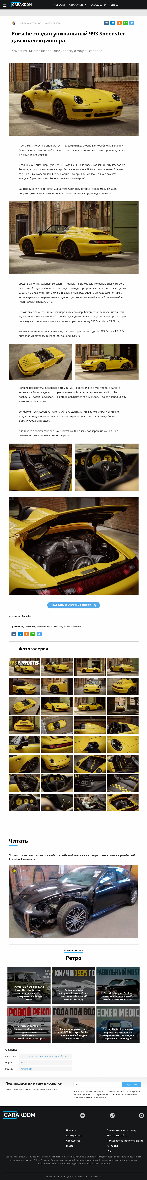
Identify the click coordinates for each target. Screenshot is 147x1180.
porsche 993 (43, 627)
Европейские (60, 1056)
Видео (114, 5)
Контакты (112, 1145)
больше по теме (73, 951)
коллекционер (72, 627)
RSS (109, 1151)
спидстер (56, 627)
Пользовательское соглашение (125, 1140)
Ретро (23, 1056)
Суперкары (32, 1056)
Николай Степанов (30, 23)
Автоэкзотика (46, 1056)
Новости (59, 5)
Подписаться (131, 1085)
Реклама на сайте (117, 1135)
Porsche (24, 1062)
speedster (30, 627)
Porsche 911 (26, 1069)
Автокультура (77, 5)
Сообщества (98, 5)
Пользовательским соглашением (90, 1097)
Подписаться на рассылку (122, 1130)
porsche (18, 627)
